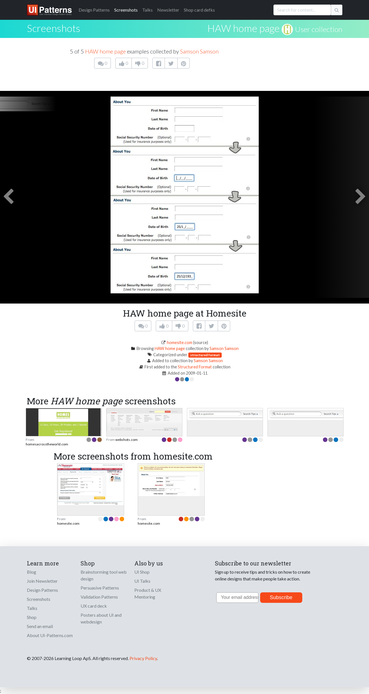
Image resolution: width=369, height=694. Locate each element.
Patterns (94, 9)
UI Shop (142, 572)
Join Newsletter (42, 581)
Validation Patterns (99, 596)
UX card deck (94, 605)
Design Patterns (42, 590)
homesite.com (179, 342)
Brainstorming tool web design (104, 575)
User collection (318, 29)
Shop (31, 617)
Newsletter (168, 9)
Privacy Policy (143, 658)
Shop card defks (199, 9)
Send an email (40, 626)
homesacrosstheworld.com (47, 444)
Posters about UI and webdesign (101, 618)
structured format (205, 355)
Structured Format (195, 366)
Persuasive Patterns (100, 587)
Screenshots (126, 9)
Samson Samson (199, 51)
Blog (31, 572)
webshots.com (126, 439)
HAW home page (243, 28)
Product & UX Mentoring (147, 593)
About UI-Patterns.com (50, 635)
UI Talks (142, 581)
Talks (147, 9)
